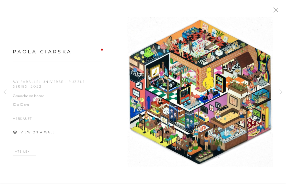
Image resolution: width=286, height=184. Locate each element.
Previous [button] (5, 92)
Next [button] (281, 92)
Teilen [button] (23, 153)
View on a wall (34, 133)
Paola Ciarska (42, 53)
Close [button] (274, 11)
